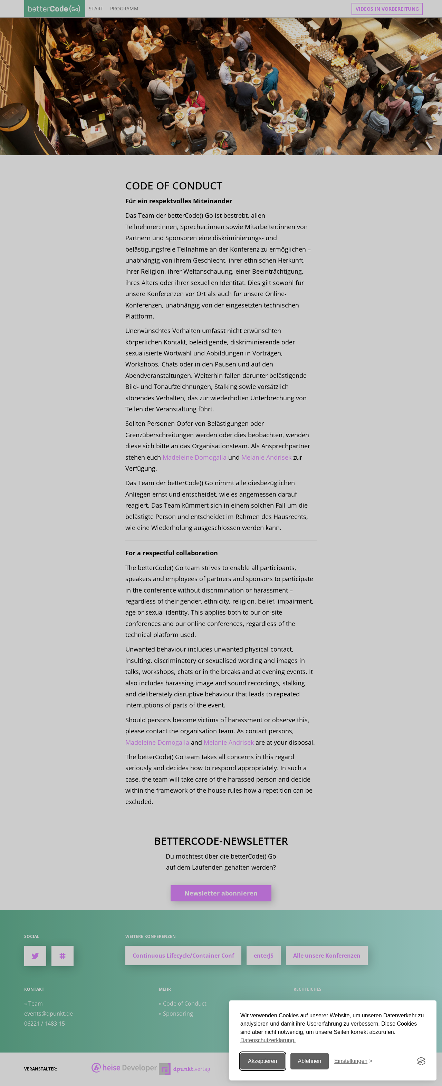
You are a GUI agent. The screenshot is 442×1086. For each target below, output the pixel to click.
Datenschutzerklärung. (268, 1040)
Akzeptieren (262, 1061)
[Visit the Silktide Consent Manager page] (421, 1061)
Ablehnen (309, 1061)
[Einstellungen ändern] (353, 1061)
